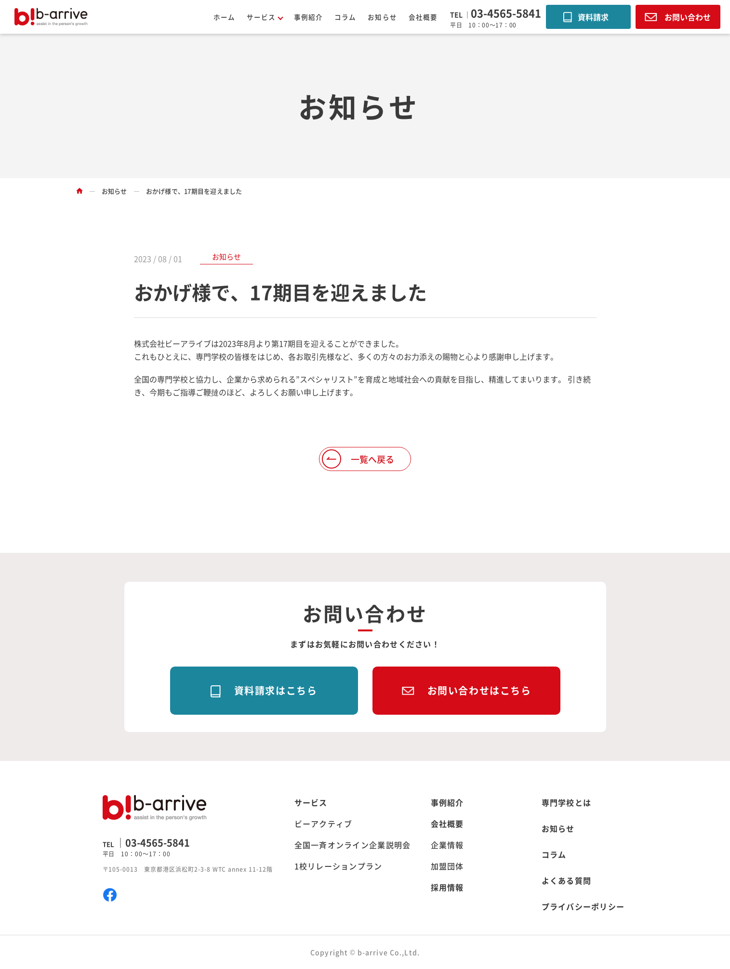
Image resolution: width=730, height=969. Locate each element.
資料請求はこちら (276, 690)
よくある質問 (567, 880)
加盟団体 (447, 866)
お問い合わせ (687, 17)
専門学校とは (567, 802)
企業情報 (447, 845)
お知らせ (382, 17)
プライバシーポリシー (583, 906)
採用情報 (447, 887)
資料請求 (593, 17)
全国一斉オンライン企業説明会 (352, 845)
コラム (345, 17)
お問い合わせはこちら (479, 690)
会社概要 (423, 17)
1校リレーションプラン (338, 866)
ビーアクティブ (323, 823)
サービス (311, 802)
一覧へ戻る (372, 459)
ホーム (224, 17)
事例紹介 (308, 17)
